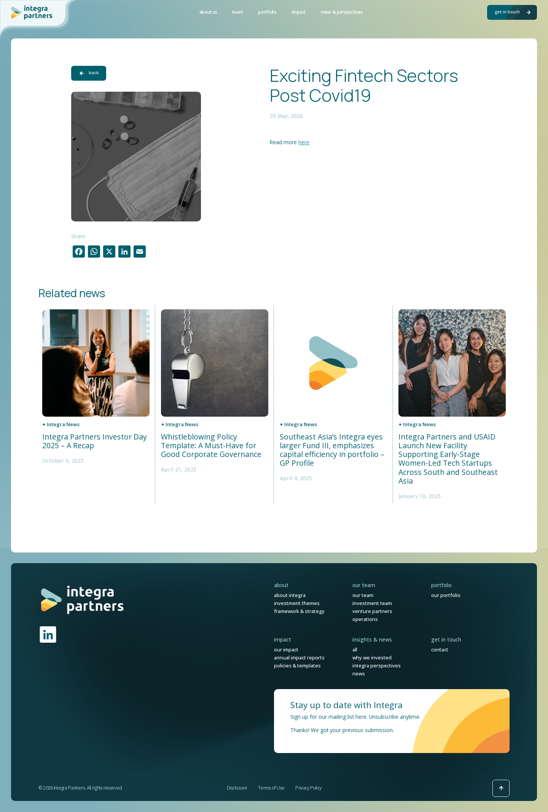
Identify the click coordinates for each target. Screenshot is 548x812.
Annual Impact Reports (299, 657)
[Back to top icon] (501, 788)
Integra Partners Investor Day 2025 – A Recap (94, 441)
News (358, 673)
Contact (439, 649)
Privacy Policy (308, 788)
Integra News (63, 424)
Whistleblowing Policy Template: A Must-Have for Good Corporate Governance (211, 445)
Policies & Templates (297, 665)
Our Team (362, 595)
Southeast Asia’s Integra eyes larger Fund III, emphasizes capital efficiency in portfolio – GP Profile (332, 450)
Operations (365, 619)
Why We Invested (372, 657)
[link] (82, 599)
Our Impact (286, 649)
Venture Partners (372, 611)
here (303, 142)
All (354, 649)
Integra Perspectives (376, 665)
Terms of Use (271, 788)
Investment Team (372, 603)
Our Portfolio (445, 595)
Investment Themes (297, 603)
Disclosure (237, 788)
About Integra (290, 595)
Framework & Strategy (299, 611)
